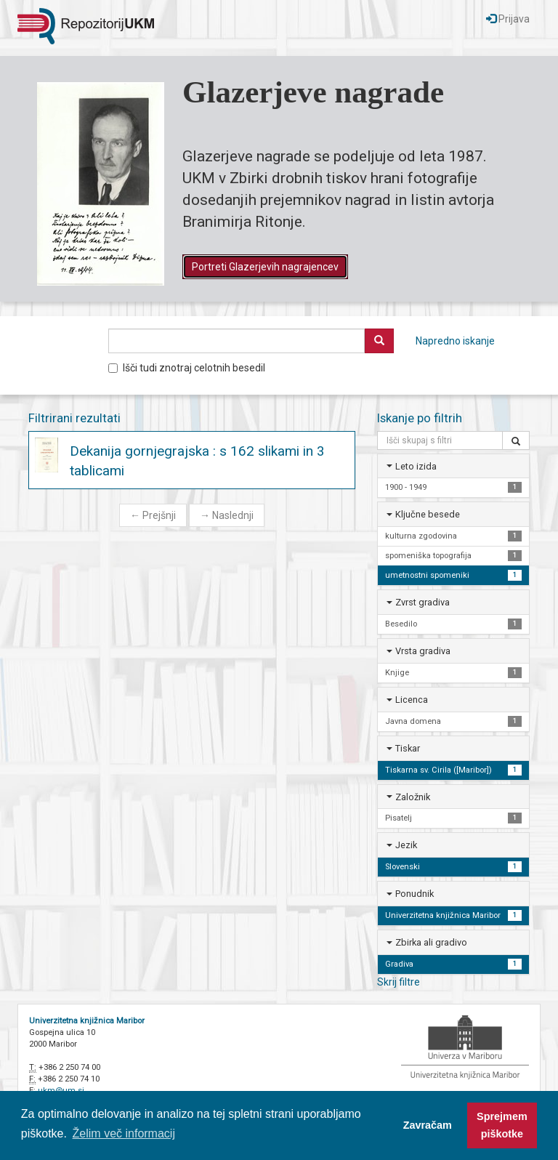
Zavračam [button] (427, 1125)
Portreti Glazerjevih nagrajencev (265, 267)
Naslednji (227, 515)
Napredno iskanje (455, 341)
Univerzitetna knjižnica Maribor (87, 1021)
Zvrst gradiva (422, 602)
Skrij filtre (398, 982)
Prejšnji (153, 515)
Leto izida (416, 466)
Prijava (508, 19)
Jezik (406, 844)
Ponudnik (414, 893)
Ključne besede (427, 514)
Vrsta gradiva (422, 650)
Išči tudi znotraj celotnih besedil (186, 368)
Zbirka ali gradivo (431, 942)
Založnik (412, 797)
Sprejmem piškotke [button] (502, 1125)
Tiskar (407, 748)
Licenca (411, 699)
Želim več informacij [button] (124, 1133)
